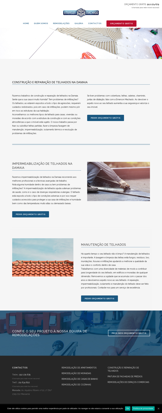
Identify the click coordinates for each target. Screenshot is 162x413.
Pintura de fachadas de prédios (125, 376)
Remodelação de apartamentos (79, 368)
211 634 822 (24, 382)
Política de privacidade (143, 408)
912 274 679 (153, 4)
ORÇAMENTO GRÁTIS (121, 23)
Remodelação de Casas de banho (80, 379)
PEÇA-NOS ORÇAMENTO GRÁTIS (129, 333)
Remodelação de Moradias (76, 373)
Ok (127, 408)
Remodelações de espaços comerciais (128, 382)
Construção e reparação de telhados (123, 369)
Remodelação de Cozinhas (76, 384)
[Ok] (158, 408)
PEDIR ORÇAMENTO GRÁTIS (105, 118)
